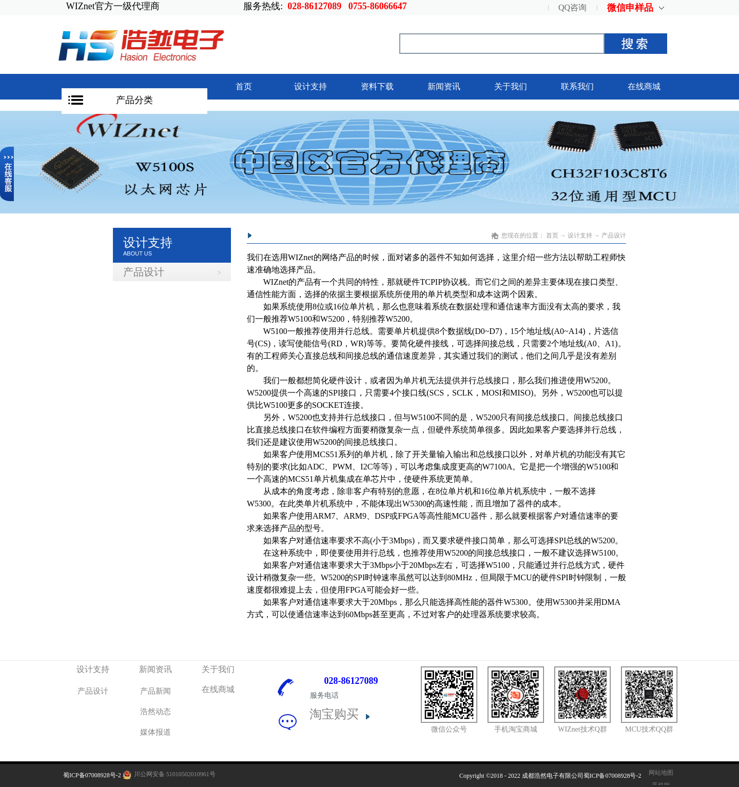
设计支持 (580, 235)
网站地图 (659, 772)
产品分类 (134, 100)
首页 (244, 86)
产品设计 (613, 235)
